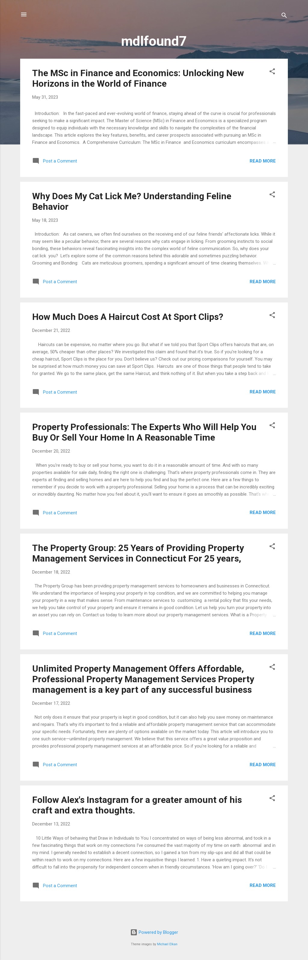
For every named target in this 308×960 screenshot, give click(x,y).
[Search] (284, 16)
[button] (272, 72)
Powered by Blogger (154, 932)
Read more (263, 161)
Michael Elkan (167, 944)
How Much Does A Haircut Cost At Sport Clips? (127, 316)
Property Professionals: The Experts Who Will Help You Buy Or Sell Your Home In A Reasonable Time (144, 432)
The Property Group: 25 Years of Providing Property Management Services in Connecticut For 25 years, (138, 553)
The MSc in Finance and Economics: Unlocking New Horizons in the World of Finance (138, 78)
